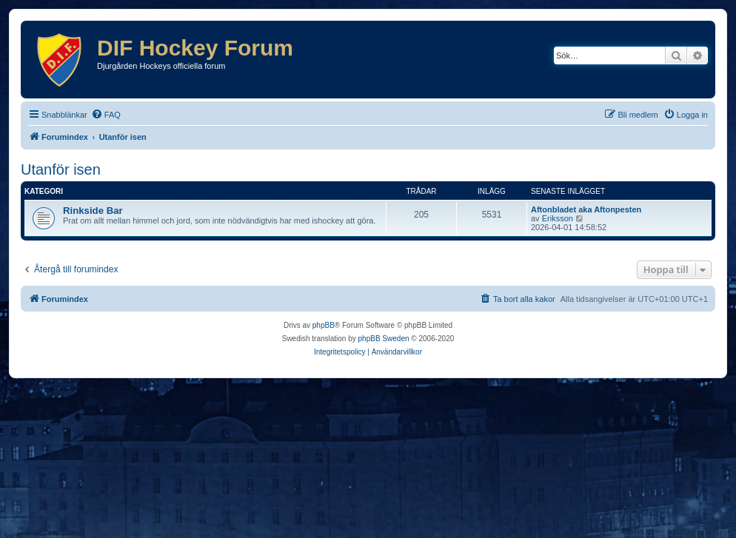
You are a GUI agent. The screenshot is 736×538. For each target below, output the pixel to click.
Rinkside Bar (93, 210)
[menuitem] (106, 115)
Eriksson (557, 218)
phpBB (323, 325)
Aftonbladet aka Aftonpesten (586, 209)
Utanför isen (61, 169)
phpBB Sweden (383, 338)
